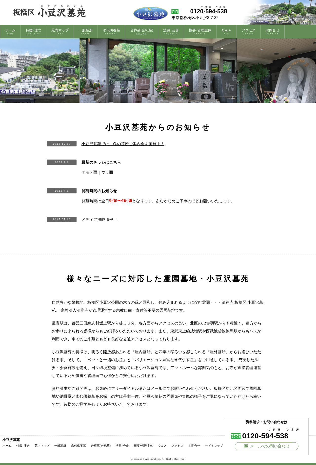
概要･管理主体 (200, 31)
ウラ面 (107, 172)
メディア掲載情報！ (99, 219)
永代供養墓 (111, 31)
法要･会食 (171, 31)
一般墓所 (86, 31)
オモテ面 (89, 172)
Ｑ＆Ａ (226, 31)
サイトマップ (214, 445)
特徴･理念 (33, 31)
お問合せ (272, 31)
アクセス (249, 31)
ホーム (10, 31)
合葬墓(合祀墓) (141, 31)
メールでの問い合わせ (267, 446)
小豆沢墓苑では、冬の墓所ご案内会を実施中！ (122, 144)
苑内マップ (60, 31)
